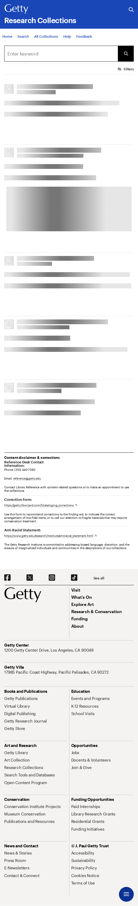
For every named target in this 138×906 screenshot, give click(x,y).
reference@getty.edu (27, 478)
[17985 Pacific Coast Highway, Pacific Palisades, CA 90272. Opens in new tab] (57, 672)
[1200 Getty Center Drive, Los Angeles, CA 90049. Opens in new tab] (49, 650)
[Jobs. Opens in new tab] (75, 752)
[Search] (23, 36)
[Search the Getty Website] (131, 10)
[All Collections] (46, 36)
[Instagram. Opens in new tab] (52, 577)
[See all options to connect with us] (99, 578)
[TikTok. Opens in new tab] (74, 577)
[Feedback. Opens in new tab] (84, 36)
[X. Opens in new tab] (29, 577)
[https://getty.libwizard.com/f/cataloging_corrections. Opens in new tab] (40, 505)
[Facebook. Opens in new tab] (7, 577)
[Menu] (126, 894)
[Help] (67, 36)
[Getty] (16, 9)
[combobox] (61, 54)
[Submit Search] (126, 54)
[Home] (7, 36)
